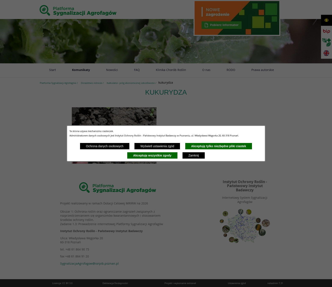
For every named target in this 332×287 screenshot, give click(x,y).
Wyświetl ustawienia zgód (157, 146)
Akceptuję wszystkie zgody (152, 155)
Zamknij (193, 155)
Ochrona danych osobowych (104, 146)
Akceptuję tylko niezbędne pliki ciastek (218, 146)
